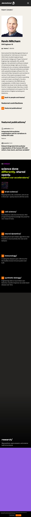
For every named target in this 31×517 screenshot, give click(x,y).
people (9, 10)
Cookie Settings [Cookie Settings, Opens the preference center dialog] (12, 515)
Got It (18, 515)
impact (3, 10)
